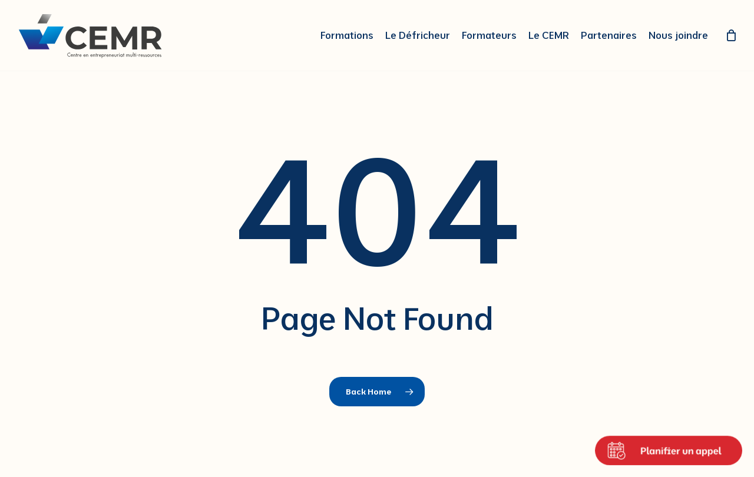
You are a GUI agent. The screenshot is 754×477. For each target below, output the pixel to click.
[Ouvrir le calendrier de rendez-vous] (668, 450)
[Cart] (731, 35)
